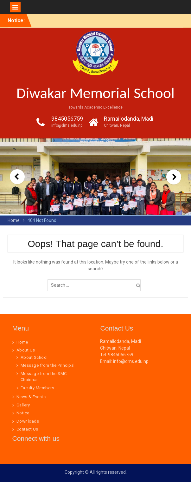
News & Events (31, 396)
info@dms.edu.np (66, 125)
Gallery (23, 405)
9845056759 (67, 118)
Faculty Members (37, 387)
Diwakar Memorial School (95, 93)
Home (22, 342)
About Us (25, 350)
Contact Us (27, 429)
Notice (22, 413)
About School (34, 357)
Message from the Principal (48, 365)
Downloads (27, 421)
